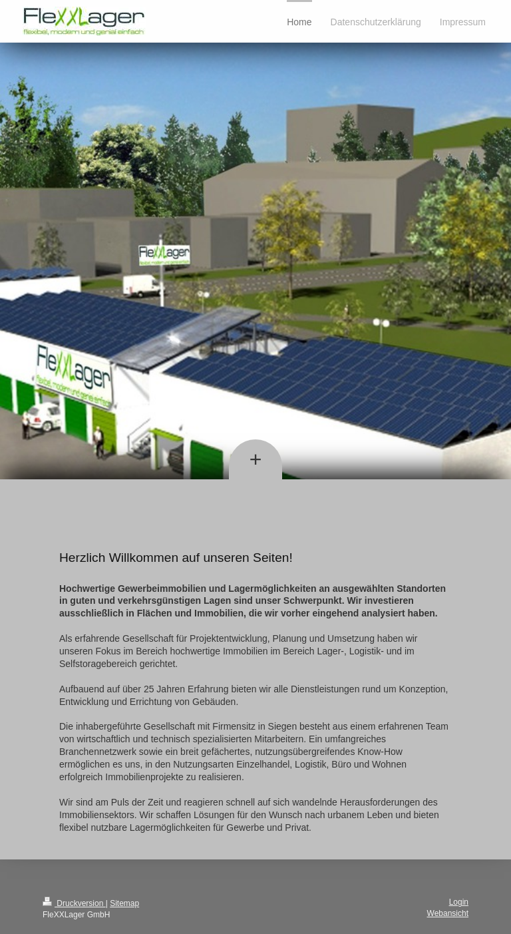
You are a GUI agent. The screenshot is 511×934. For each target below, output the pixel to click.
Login (458, 902)
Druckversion (74, 903)
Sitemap (124, 903)
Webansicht (447, 913)
